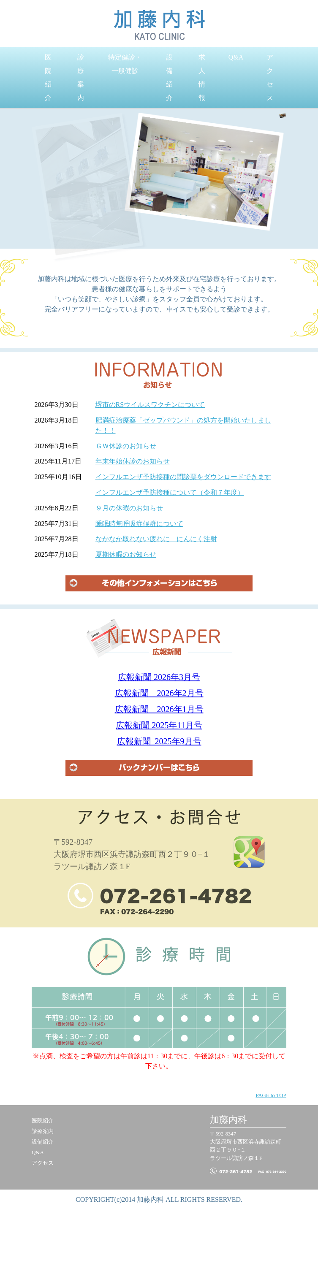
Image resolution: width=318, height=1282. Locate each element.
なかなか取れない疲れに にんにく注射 (156, 538)
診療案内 (80, 77)
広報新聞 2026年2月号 (159, 693)
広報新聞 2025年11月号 (159, 725)
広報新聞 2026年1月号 (159, 709)
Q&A (236, 57)
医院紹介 (48, 77)
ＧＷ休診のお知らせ (125, 446)
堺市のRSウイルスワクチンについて (150, 404)
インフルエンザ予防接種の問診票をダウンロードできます (183, 476)
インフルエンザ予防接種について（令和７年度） (169, 492)
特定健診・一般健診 (125, 64)
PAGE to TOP (270, 1095)
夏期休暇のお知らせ (125, 554)
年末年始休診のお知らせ (132, 461)
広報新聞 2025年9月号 (159, 741)
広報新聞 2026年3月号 (159, 677)
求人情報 (201, 77)
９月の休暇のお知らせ (129, 508)
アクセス (269, 77)
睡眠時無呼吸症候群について (139, 523)
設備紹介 (169, 77)
